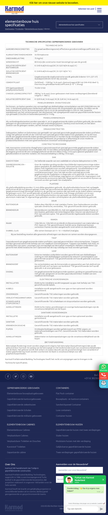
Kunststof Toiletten (16, 447)
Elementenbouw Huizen (34, 29)
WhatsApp (103, 367)
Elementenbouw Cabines (21, 424)
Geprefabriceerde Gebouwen (23, 388)
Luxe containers (63, 410)
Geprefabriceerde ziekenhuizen (21, 404)
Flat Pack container (65, 393)
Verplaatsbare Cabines (17, 435)
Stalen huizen (62, 435)
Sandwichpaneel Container (68, 404)
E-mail (103, 383)
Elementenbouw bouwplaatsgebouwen (25, 393)
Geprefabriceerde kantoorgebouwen (24, 399)
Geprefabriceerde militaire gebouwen (24, 416)
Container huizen (64, 416)
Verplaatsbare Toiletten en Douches (24, 441)
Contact (103, 376)
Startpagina (9, 29)
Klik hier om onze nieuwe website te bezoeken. (54, 2)
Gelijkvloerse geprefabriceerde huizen (73, 447)
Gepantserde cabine (16, 452)
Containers (62, 388)
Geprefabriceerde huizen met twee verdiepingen (78, 430)
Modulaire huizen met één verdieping (73, 441)
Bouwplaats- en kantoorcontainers (72, 399)
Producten (20, 29)
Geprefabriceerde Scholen (19, 410)
